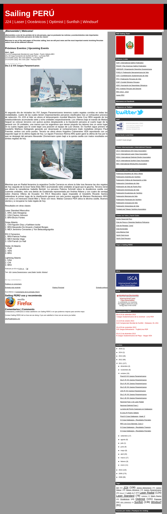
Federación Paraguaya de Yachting (128, 200)
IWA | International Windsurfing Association (131, 164)
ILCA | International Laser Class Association (131, 154)
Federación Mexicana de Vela (126, 196)
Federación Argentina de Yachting (128, 177)
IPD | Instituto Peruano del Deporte (128, 89)
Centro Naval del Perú (124, 219)
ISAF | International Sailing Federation (129, 63)
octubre (124, 373)
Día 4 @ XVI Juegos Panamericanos (133, 384)
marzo (123, 458)
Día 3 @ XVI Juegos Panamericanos (133, 387)
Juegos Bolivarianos (144, 488)
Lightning (144, 496)
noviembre (125, 370)
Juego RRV (120, 95)
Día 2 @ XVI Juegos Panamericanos (133, 394)
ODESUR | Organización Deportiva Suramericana (134, 69)
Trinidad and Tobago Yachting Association (131, 209)
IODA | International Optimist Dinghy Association (133, 157)
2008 (121, 477)
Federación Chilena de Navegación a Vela (131, 180)
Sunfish (38, 272)
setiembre (124, 436)
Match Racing (156, 496)
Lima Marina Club (122, 232)
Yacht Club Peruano (123, 238)
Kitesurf (122, 493)
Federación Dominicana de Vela (127, 190)
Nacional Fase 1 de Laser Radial (132, 402)
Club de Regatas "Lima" (124, 226)
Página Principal (58, 287)
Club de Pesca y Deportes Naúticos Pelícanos (132, 222)
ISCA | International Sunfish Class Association (132, 161)
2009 (121, 473)
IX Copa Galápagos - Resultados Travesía (135, 427)
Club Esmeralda (122, 229)
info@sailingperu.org (12, 319)
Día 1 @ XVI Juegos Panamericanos (133, 398)
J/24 (10, 272)
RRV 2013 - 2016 (122, 92)
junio (122, 447)
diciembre (124, 366)
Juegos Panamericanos (19, 272)
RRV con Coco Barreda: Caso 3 (131, 424)
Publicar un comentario (13, 284)
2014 (121, 352)
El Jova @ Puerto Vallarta (129, 413)
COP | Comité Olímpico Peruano (128, 82)
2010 (121, 470)
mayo (123, 450)
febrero (123, 461)
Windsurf (45, 272)
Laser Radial (32, 272)
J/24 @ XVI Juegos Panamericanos (133, 391)
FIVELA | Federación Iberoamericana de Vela (132, 72)
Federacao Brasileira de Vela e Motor (129, 174)
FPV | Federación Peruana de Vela (128, 79)
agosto (123, 439)
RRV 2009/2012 (125, 502)
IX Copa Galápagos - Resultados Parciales (135, 420)
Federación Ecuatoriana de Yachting (129, 193)
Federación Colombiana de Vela (127, 183)
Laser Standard (125, 495)
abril (122, 454)
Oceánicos (124, 499)
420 (117, 488)
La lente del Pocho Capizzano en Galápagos (136, 409)
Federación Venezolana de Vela (127, 206)
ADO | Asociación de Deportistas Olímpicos (131, 85)
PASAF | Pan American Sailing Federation (131, 66)
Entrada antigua (102, 287)
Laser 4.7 (131, 493)
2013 (121, 356)
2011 (121, 363)
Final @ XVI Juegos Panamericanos (133, 376)
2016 (121, 349)
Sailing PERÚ (29, 13)
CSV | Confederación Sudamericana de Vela (132, 76)
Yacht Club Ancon (122, 235)
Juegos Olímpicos (132, 490)
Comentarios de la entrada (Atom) (27, 292)
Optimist (140, 499)
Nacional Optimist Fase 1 (129, 405)
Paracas (157, 499)
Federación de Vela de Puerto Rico (128, 187)
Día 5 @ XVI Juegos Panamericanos (133, 380)
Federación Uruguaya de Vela (127, 203)
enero (123, 465)
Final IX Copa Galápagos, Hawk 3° (132, 416)
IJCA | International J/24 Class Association (131, 151)
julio (122, 443)
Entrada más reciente (12, 287)
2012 (121, 360)
